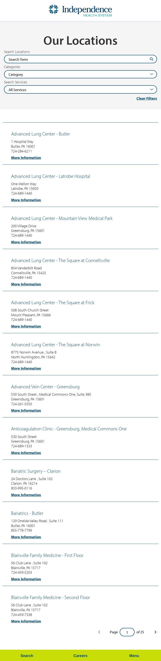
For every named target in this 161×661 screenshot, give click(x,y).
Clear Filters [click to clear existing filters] (146, 98)
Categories (12, 67)
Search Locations (17, 52)
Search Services (15, 82)
